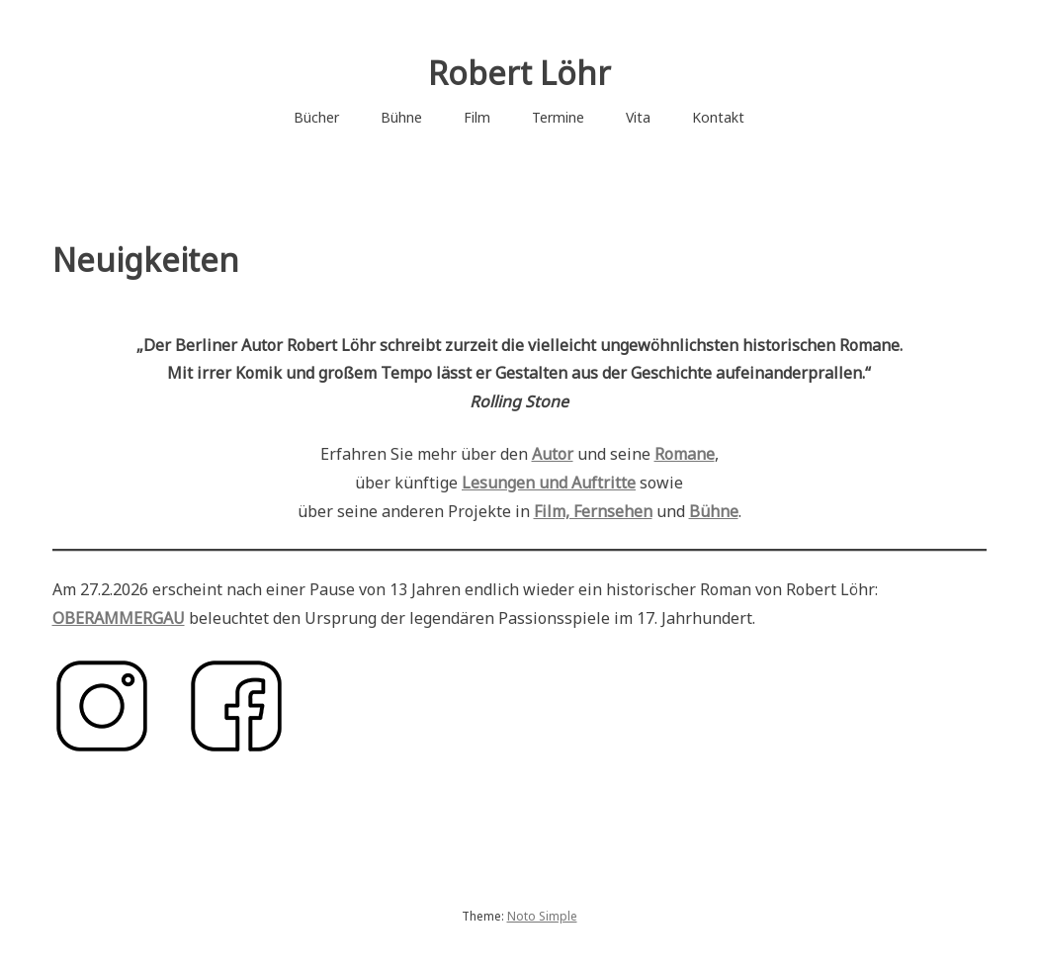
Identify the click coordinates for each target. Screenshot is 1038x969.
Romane (684, 454)
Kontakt (718, 117)
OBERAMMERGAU (118, 618)
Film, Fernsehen (593, 511)
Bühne (401, 117)
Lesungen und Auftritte (549, 482)
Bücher (316, 117)
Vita (638, 117)
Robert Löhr (519, 72)
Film (477, 117)
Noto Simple (542, 916)
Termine (558, 117)
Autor (552, 454)
